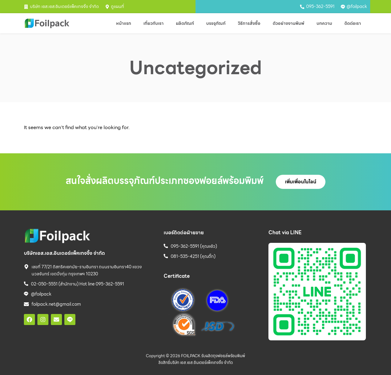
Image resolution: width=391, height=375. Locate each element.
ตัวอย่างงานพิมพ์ (288, 23)
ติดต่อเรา (352, 23)
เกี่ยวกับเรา (153, 23)
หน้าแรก (123, 23)
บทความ (324, 23)
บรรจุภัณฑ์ (216, 23)
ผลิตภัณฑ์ (185, 23)
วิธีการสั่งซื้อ (249, 23)
